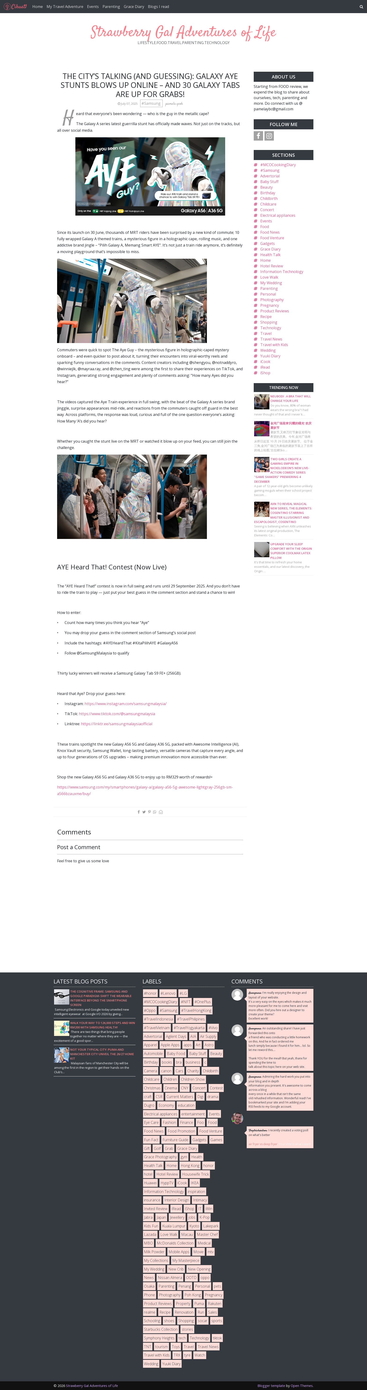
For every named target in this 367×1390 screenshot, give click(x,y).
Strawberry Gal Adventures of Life (183, 33)
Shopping (268, 322)
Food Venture (272, 237)
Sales (212, 1312)
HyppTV (167, 1182)
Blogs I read (158, 6)
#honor (150, 993)
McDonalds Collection (175, 1243)
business (193, 1062)
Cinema (171, 1088)
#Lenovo (168, 993)
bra (179, 1062)
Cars (179, 1070)
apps (188, 1044)
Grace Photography (160, 1156)
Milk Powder (154, 1251)
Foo (200, 1122)
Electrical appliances (277, 215)
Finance (186, 1122)
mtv (210, 1251)
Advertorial (270, 176)
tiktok (217, 1338)
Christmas (152, 1088)
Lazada (150, 1234)
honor (208, 1165)
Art (198, 1044)
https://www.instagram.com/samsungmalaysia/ (125, 703)
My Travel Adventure (65, 6)
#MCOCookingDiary (278, 164)
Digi (200, 1096)
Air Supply (208, 1036)
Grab (169, 1148)
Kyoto (194, 1226)
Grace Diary (134, 6)
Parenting (111, 6)
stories (187, 1329)
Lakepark (210, 1226)
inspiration (196, 1191)
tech (182, 1338)
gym (184, 1156)
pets (217, 1286)
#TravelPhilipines (191, 1019)
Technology (270, 327)
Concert (267, 209)
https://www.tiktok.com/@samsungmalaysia (117, 713)
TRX (177, 1355)
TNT (147, 1346)
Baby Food (176, 1053)
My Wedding (271, 282)
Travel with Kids (274, 344)
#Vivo (213, 1027)
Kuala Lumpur (173, 1226)
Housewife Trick (195, 1174)
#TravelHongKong (196, 1010)
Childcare (268, 204)
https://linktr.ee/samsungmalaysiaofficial (116, 723)
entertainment (193, 1114)
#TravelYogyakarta (189, 1027)
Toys (176, 1346)
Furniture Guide (175, 1139)
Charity (193, 1070)
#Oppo (150, 1010)
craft (148, 1096)
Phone (149, 1294)
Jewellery (177, 1217)
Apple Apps (170, 1044)
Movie (198, 1251)
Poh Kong (192, 1294)
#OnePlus (203, 1001)
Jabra (148, 1217)
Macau (187, 1234)
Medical (204, 1243)
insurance (152, 1200)
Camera (150, 1070)
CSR (159, 1096)
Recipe (266, 316)
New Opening (199, 1269)
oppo (205, 1277)
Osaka (149, 1286)
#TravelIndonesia (158, 1019)
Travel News (271, 339)
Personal (268, 294)
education (186, 1105)
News (149, 1277)
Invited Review (156, 1208)
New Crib (176, 1269)
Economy (166, 1105)
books (167, 1062)
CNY (184, 1088)
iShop (265, 372)
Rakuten (214, 1303)
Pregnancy (269, 305)
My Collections (156, 1260)
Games (216, 1139)
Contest (216, 1088)
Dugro (149, 1105)
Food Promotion (181, 1131)
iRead (265, 367)
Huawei (150, 1182)
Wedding (268, 350)
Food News (270, 232)
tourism (161, 1346)
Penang (184, 1286)
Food (264, 226)
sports (216, 1320)
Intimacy (200, 1200)
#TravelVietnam (157, 1027)
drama (212, 1096)
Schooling (152, 1320)
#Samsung (151, 103)
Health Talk (270, 254)
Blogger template (271, 1385)
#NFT (186, 1001)
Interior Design (176, 1200)
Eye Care (151, 1122)
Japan (161, 1217)
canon (166, 1070)
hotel (148, 1174)
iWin (209, 1208)
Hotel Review (271, 266)
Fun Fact (151, 1139)
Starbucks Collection (161, 1329)
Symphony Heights (159, 1338)
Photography (272, 299)
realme (149, 1312)
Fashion (169, 1122)
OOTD (191, 1277)
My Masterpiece (185, 1260)
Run (201, 1312)
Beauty (266, 187)
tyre (187, 1355)
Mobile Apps (179, 1251)
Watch (200, 1355)
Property (183, 1303)
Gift (147, 1148)
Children (170, 1079)
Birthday (267, 192)
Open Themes (302, 1385)
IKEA (195, 1182)
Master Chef (207, 1234)
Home (37, 6)
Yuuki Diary (270, 356)
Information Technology (281, 271)
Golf (157, 1148)
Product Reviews (274, 311)
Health (196, 1156)
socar (202, 1320)
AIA (193, 1036)
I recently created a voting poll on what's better (278, 1132)
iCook (265, 361)
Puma (199, 1303)
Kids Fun (151, 1226)
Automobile (153, 1053)
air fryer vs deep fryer (263, 1144)
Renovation (184, 1312)
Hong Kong (190, 1165)
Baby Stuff (269, 181)
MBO (148, 1243)
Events (93, 6)
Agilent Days (176, 1036)
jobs (191, 1217)
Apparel (150, 1044)
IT (200, 1208)
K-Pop (204, 1217)
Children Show (193, 1079)
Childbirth (269, 198)
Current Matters (179, 1096)
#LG (183, 993)
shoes (169, 1320)
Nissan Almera (170, 1277)
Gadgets (267, 243)
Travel (266, 333)
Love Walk (269, 277)
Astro (209, 1044)
